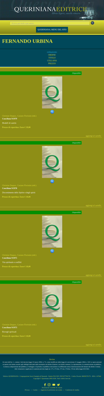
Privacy (27, 390)
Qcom (60, 387)
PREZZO (52, 63)
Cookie (35, 390)
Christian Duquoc (9, 116)
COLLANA (52, 61)
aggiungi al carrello (93, 136)
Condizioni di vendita (72, 390)
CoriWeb (52, 387)
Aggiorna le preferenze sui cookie (51, 390)
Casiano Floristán (24, 116)
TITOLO (51, 58)
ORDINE (52, 55)
